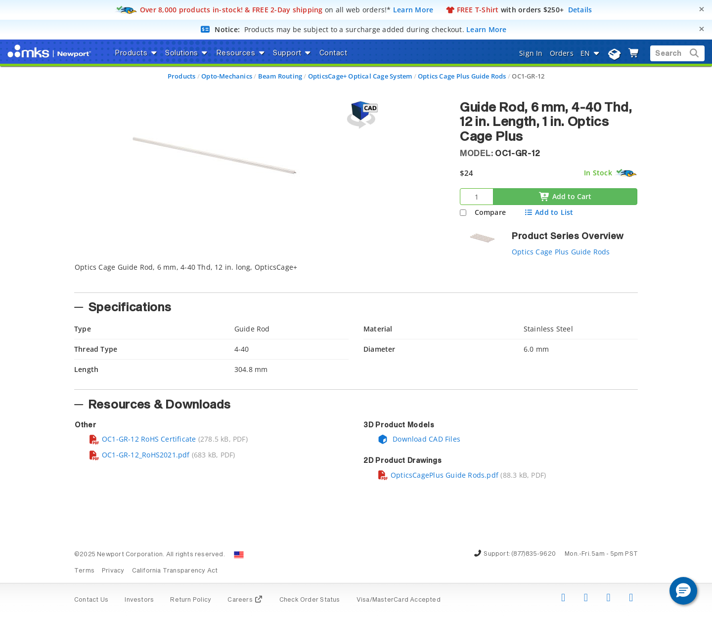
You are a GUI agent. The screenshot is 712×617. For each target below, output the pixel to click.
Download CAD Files (418, 439)
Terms (84, 571)
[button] (683, 591)
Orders (562, 53)
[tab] (260, 274)
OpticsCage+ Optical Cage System (360, 76)
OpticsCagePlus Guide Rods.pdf (437, 475)
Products (182, 76)
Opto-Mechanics (226, 76)
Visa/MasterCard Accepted (398, 600)
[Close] (702, 9)
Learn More (413, 9)
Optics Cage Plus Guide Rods (462, 76)
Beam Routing (280, 76)
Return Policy (190, 600)
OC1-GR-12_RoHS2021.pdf (139, 454)
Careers (245, 600)
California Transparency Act (175, 571)
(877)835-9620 (533, 554)
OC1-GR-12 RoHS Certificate (142, 439)
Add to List (548, 212)
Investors (139, 600)
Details (580, 9)
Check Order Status (309, 600)
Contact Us (91, 600)
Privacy (113, 571)
